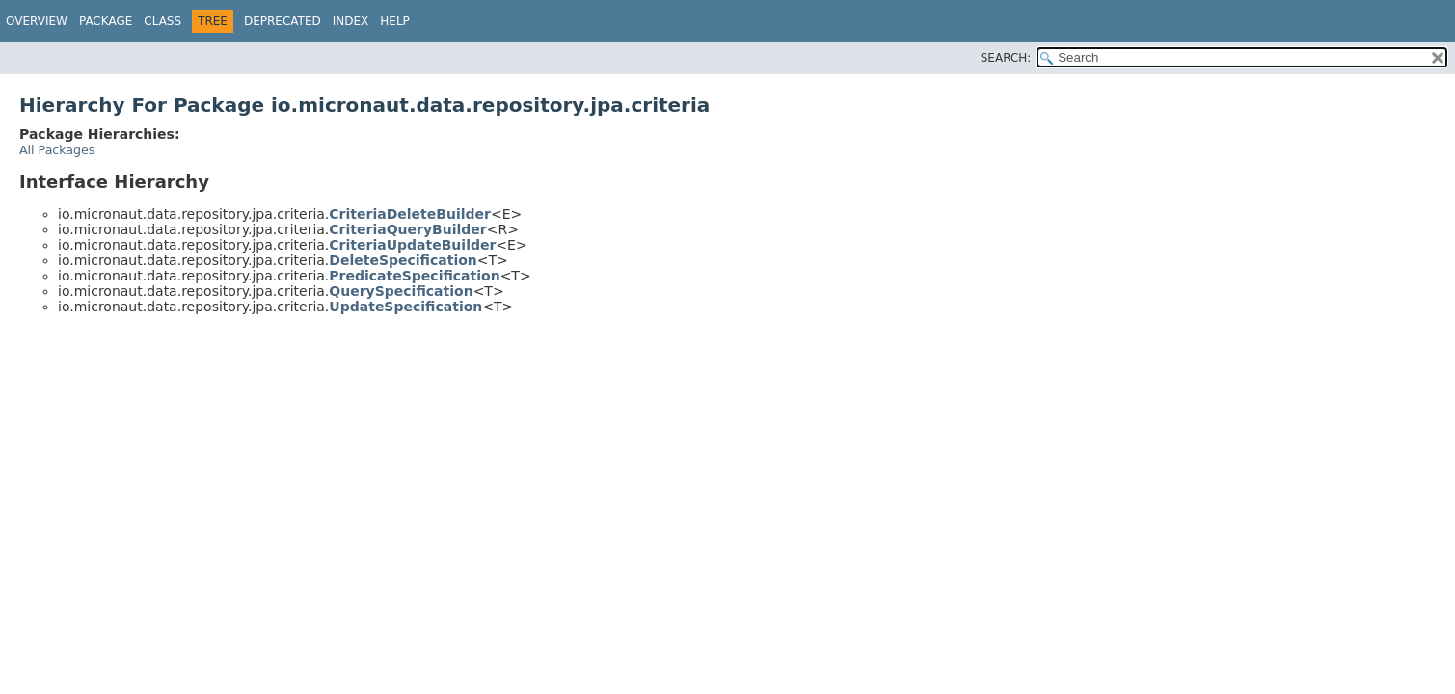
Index (351, 21)
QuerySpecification (400, 291)
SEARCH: (1006, 58)
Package (105, 21)
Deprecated (282, 21)
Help (395, 21)
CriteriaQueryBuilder (407, 229)
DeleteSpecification (403, 260)
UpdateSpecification (405, 306)
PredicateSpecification (414, 275)
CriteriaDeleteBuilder (410, 214)
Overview (36, 21)
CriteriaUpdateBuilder (412, 245)
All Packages (56, 150)
